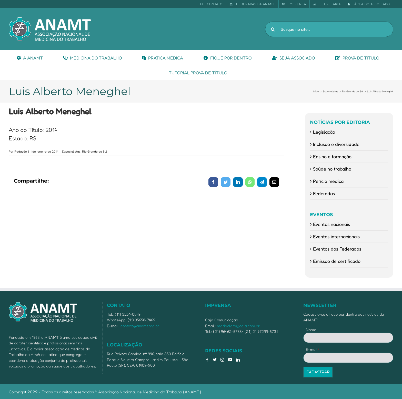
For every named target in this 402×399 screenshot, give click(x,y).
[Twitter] (215, 360)
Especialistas (71, 151)
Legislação (324, 132)
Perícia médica (328, 181)
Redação (20, 151)
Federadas (324, 193)
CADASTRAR (318, 372)
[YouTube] (230, 360)
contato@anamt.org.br (139, 325)
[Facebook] (207, 360)
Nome (311, 329)
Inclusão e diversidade (336, 144)
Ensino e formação (332, 156)
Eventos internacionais (336, 236)
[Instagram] (222, 360)
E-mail (312, 349)
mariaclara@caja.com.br (238, 325)
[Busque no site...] (329, 29)
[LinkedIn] (238, 360)
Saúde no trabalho (332, 169)
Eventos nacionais (331, 224)
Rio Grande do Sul (94, 151)
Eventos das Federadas (337, 249)
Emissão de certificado (336, 261)
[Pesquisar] (272, 29)
